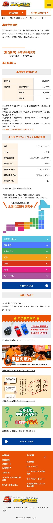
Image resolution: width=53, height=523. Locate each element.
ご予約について (38, 12)
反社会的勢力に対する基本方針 (36, 484)
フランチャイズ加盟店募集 (36, 472)
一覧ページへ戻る (26, 441)
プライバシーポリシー (36, 479)
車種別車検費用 (15, 18)
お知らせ (6, 472)
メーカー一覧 (27, 18)
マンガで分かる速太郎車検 (11, 478)
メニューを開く (48, 4)
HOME (4, 18)
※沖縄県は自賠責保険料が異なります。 (18, 129)
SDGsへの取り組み (10, 485)
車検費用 (6, 460)
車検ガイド (6, 464)
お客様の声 (6, 468)
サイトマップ (32, 466)
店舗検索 (13, 12)
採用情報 (30, 462)
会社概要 (30, 455)
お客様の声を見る (26, 285)
